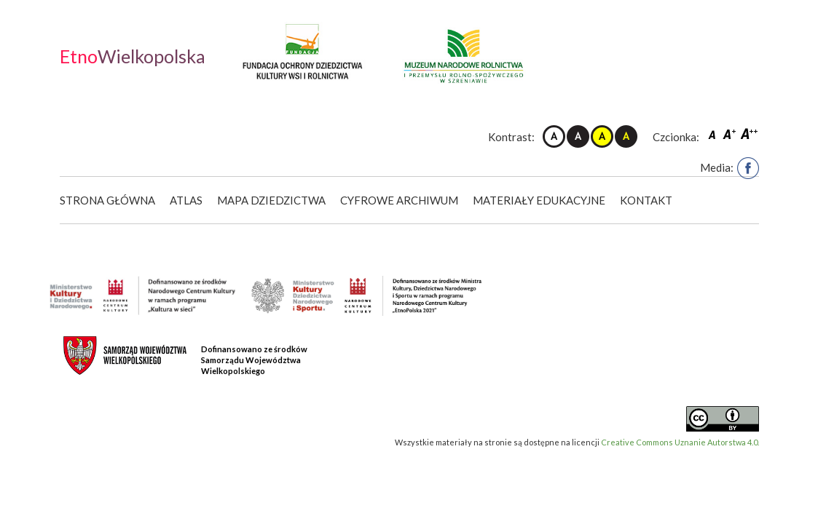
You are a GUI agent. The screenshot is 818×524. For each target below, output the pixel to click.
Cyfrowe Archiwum (401, 200)
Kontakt (647, 200)
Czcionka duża (749, 133)
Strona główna (107, 200)
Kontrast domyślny (554, 136)
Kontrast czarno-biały (578, 136)
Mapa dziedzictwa (272, 200)
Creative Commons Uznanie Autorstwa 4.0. (680, 442)
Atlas (186, 200)
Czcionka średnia (730, 133)
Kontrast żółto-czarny (602, 136)
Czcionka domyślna (714, 133)
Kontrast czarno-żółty (626, 136)
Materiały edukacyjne (540, 200)
